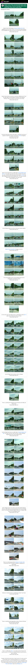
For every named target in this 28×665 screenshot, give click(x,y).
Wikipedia (10, 663)
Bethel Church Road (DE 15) (10, 249)
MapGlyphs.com (19, 663)
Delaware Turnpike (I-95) (19, 562)
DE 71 (25, 314)
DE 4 (12, 650)
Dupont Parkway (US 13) (19, 28)
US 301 (19, 135)
